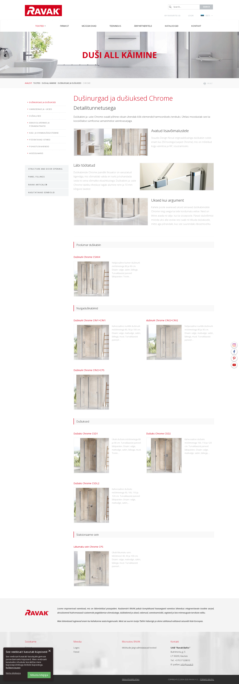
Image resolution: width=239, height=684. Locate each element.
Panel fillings (36, 176)
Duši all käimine (49, 83)
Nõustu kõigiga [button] (39, 675)
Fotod (76, 651)
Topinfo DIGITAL (207, 679)
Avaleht (28, 83)
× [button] (49, 651)
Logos (76, 647)
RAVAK (43, 10)
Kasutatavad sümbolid (41, 192)
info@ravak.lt (187, 664)
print (210, 83)
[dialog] (28, 664)
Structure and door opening (45, 169)
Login (191, 15)
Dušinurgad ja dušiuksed (69, 83)
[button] (15, 673)
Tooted (36, 83)
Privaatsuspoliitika (130, 679)
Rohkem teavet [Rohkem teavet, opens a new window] (13, 667)
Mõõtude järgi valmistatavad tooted (139, 647)
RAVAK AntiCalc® (37, 184)
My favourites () (172, 15)
